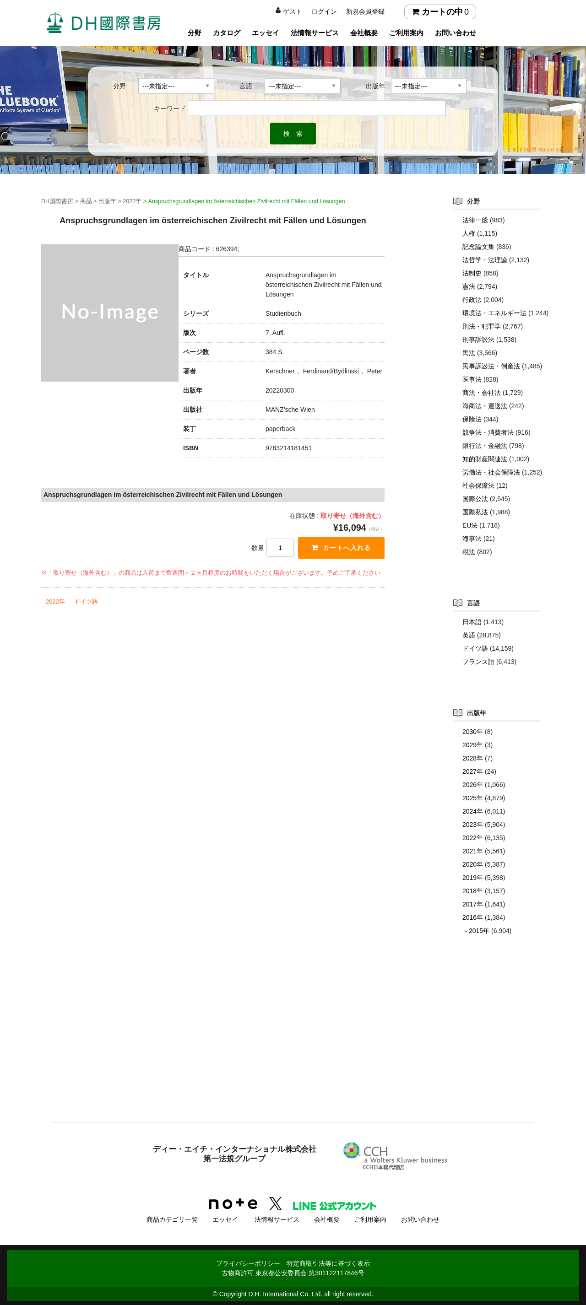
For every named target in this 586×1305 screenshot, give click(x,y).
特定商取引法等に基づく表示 (328, 1262)
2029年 (472, 745)
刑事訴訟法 (478, 339)
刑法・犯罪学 (481, 326)
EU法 (469, 525)
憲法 (468, 286)
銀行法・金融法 (484, 445)
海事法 (472, 538)
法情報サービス (315, 33)
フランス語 (478, 661)
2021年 (472, 851)
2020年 (472, 864)
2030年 (472, 731)
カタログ (226, 33)
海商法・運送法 (484, 406)
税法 (468, 551)
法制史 (472, 273)
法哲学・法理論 (484, 260)
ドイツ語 (86, 601)
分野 (194, 33)
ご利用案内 (406, 33)
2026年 (472, 784)
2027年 (472, 771)
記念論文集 (478, 246)
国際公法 (475, 498)
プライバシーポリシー (248, 1262)
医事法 (472, 379)
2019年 (472, 877)
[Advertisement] (293, 1047)
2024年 (472, 811)
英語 (468, 635)
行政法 (472, 299)
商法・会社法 (481, 392)
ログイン (324, 11)
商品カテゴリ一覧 (172, 1218)
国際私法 (475, 512)
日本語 (472, 622)
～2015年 (475, 930)
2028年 (472, 758)
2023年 (472, 824)
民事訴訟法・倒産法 (491, 366)
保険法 (472, 419)
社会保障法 (478, 485)
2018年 (472, 891)
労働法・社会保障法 (491, 472)
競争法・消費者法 (488, 432)
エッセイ (265, 33)
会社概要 (364, 33)
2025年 (472, 798)
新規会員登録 (365, 11)
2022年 (55, 601)
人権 (468, 233)
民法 (468, 352)
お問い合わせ (455, 33)
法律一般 (475, 220)
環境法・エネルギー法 (494, 313)
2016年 (472, 917)
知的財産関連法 (484, 459)
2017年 (472, 904)
